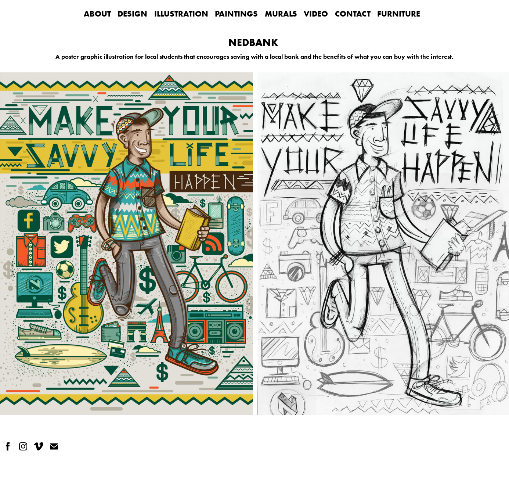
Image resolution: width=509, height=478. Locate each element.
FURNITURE (398, 13)
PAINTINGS (236, 13)
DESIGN (132, 13)
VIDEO (316, 13)
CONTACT (353, 13)
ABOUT (97, 13)
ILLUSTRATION (181, 13)
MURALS (281, 13)
